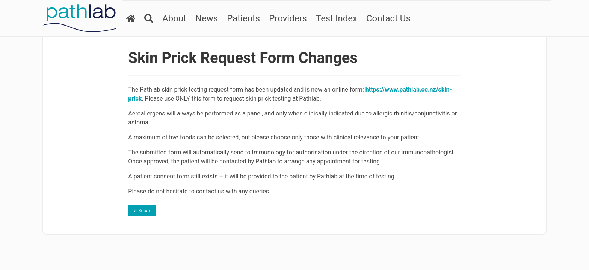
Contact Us (388, 18)
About (174, 18)
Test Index (336, 18)
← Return (142, 210)
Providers (288, 18)
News (206, 18)
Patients (243, 18)
